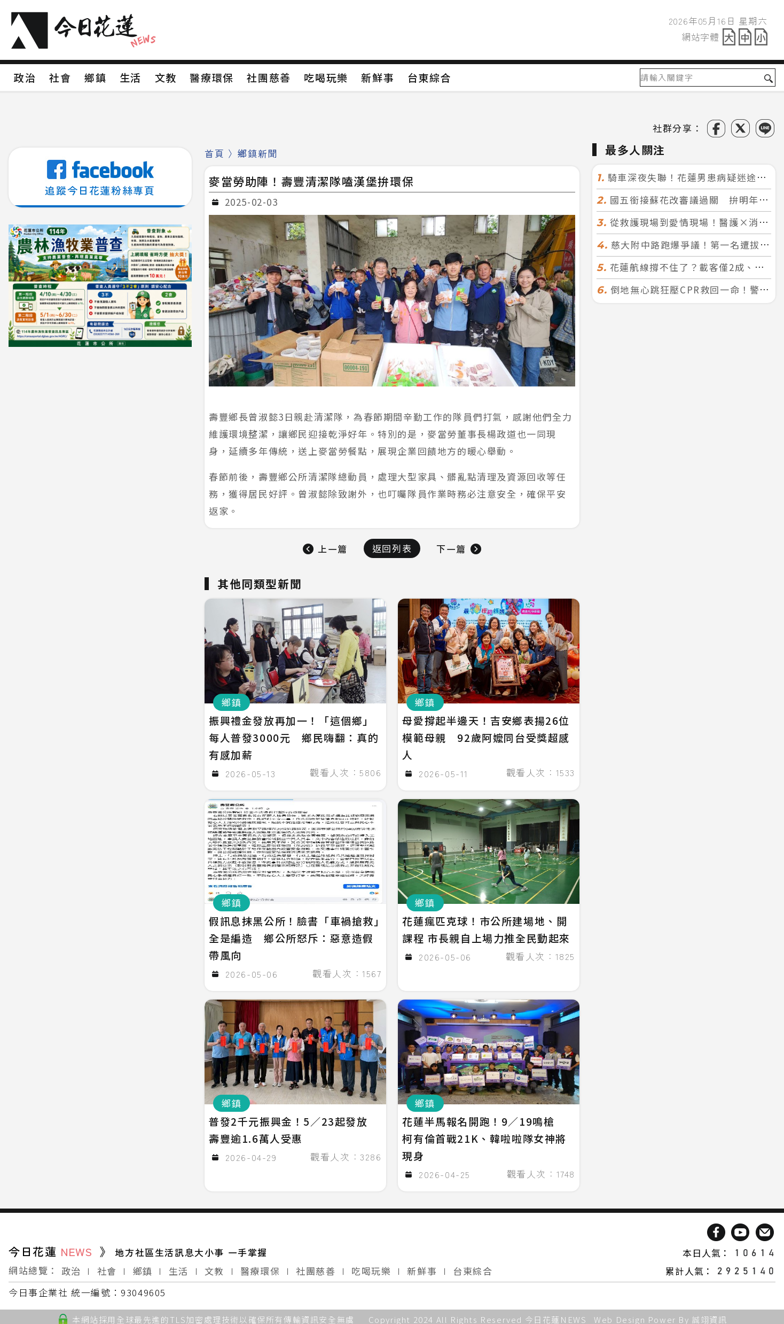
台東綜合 (472, 1266)
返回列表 (392, 548)
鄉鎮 (143, 1266)
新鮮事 (422, 1266)
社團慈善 (315, 1266)
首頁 (214, 153)
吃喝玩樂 (371, 1266)
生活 (179, 1266)
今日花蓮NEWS (556, 1315)
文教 (214, 1266)
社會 (107, 1266)
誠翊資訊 (709, 1315)
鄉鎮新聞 (257, 153)
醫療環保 (260, 1266)
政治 (71, 1266)
